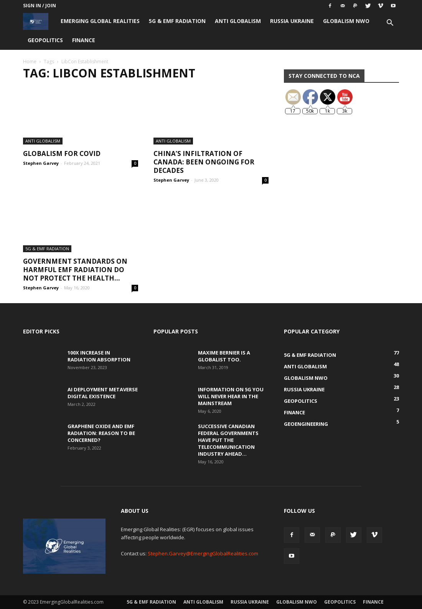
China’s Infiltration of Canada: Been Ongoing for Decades (203, 162)
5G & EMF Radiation (177, 21)
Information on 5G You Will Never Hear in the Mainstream (231, 396)
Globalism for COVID (62, 153)
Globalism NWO (346, 21)
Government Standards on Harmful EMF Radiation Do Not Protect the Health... (75, 269)
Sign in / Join (39, 5)
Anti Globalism (238, 21)
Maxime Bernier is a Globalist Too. (224, 356)
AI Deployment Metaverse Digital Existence (103, 393)
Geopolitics (45, 40)
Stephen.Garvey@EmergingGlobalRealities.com (203, 553)
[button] (390, 23)
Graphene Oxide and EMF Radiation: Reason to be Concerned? (101, 433)
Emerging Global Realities (100, 21)
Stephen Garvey (41, 163)
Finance (83, 40)
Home (29, 61)
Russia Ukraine (292, 21)
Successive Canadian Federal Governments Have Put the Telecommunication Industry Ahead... (228, 440)
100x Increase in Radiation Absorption (99, 356)
